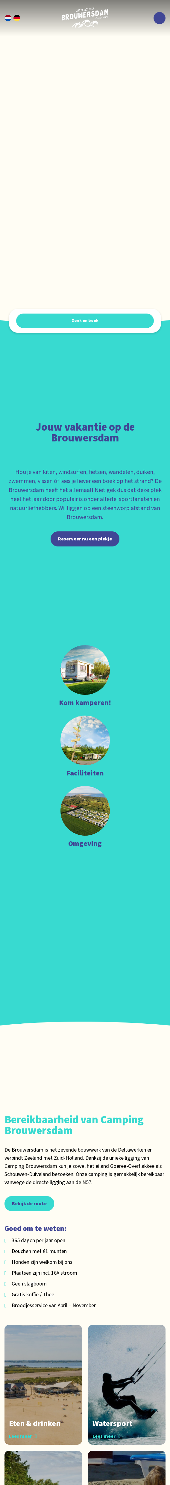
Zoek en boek (85, 321)
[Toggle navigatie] (160, 18)
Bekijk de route (29, 1203)
